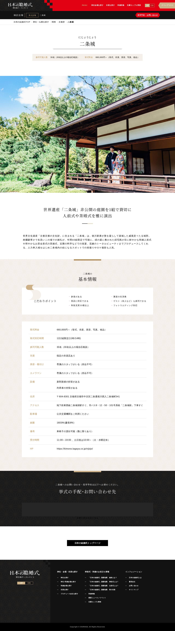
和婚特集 (91, 594)
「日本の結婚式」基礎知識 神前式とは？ (103, 582)
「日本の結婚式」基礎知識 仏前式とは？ (103, 585)
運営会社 (132, 582)
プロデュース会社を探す (69, 594)
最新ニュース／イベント (97, 598)
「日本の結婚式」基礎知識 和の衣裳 (101, 589)
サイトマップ (133, 589)
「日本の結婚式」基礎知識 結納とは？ (102, 577)
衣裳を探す (65, 589)
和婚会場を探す (66, 585)
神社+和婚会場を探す (68, 582)
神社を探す (65, 577)
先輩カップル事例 (94, 602)
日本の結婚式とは (135, 577)
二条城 (42, 15)
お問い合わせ (133, 585)
